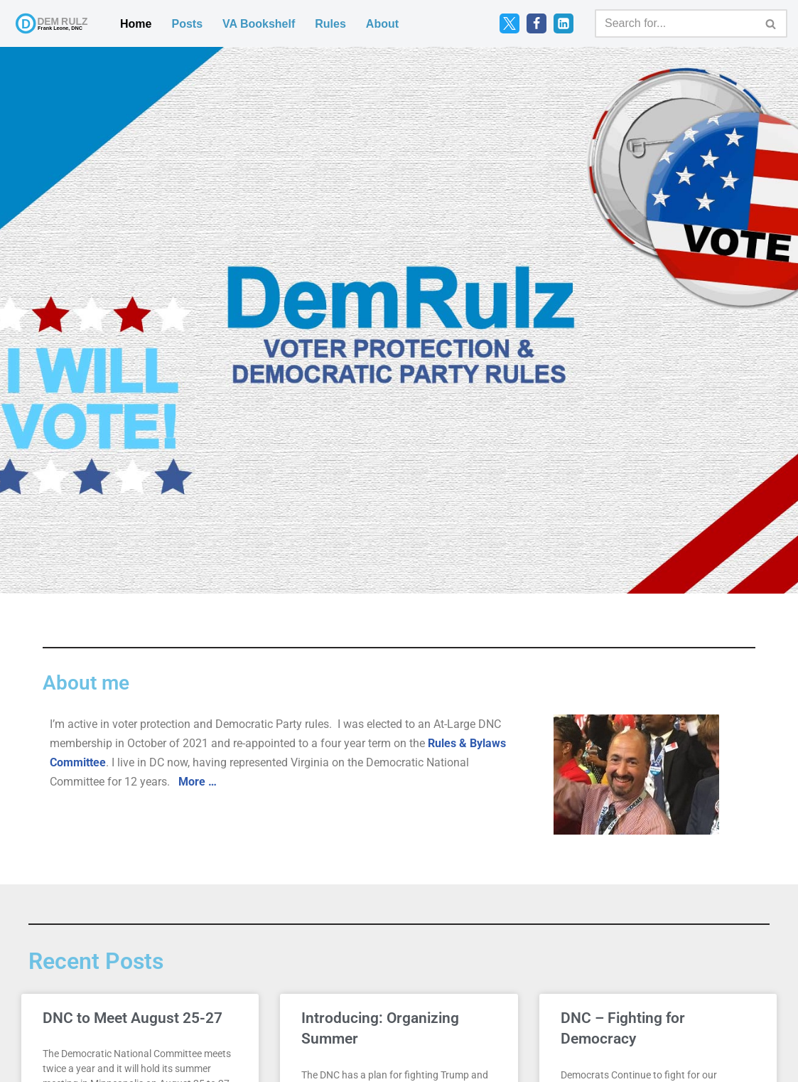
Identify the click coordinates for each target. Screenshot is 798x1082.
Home (135, 24)
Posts (187, 24)
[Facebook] (536, 23)
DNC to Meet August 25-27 (132, 1018)
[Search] (675, 23)
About (382, 24)
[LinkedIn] (563, 23)
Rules (330, 24)
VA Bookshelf (258, 24)
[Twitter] (509, 23)
